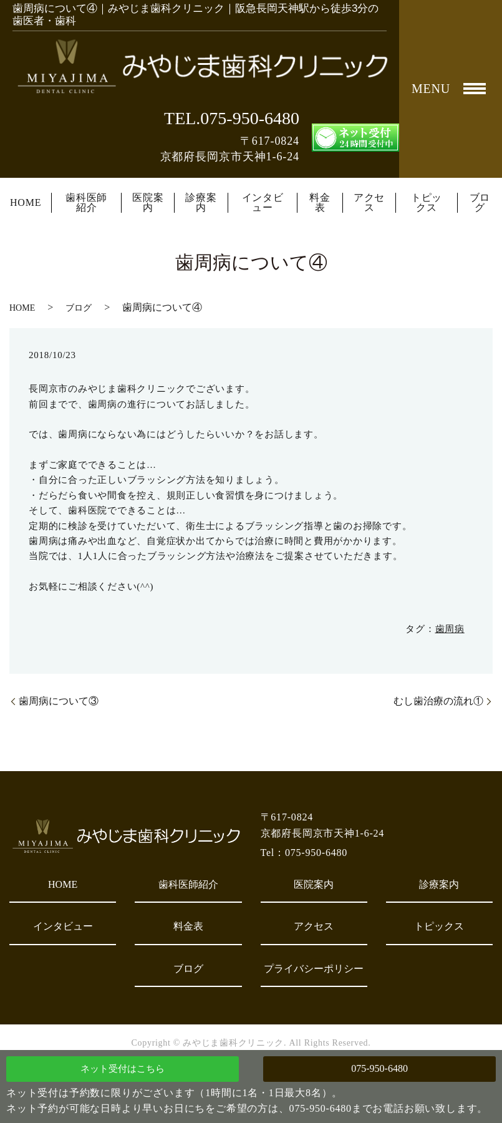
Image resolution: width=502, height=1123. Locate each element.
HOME (25, 203)
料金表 (320, 203)
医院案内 (147, 203)
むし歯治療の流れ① (438, 701)
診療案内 (200, 203)
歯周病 (450, 629)
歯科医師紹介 (86, 203)
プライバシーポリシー (314, 968)
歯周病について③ (59, 701)
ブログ (480, 203)
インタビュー (263, 203)
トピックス (426, 203)
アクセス (369, 203)
